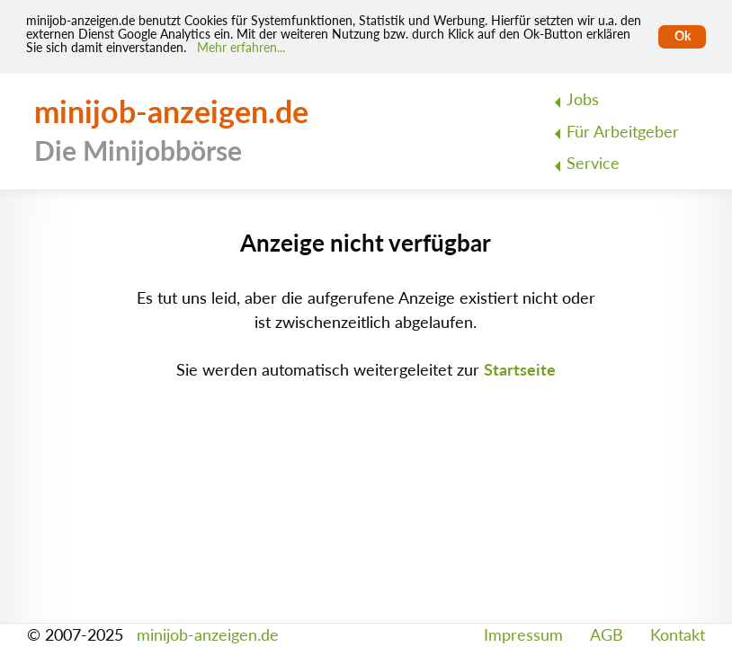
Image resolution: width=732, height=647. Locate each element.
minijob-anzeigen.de (208, 634)
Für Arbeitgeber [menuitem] (623, 131)
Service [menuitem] (593, 163)
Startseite (520, 369)
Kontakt (677, 634)
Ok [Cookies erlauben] (682, 36)
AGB (606, 634)
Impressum (523, 634)
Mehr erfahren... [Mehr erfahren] (241, 47)
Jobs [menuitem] (583, 99)
